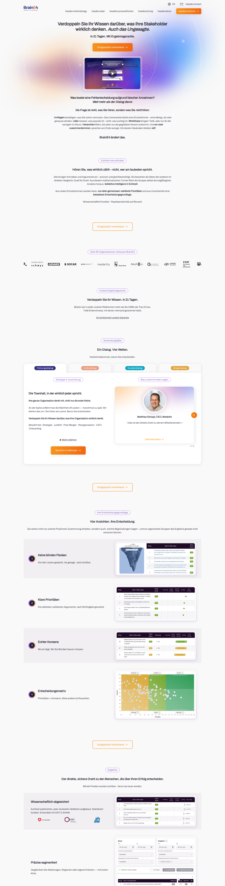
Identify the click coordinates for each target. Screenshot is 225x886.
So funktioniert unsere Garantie (112, 318)
